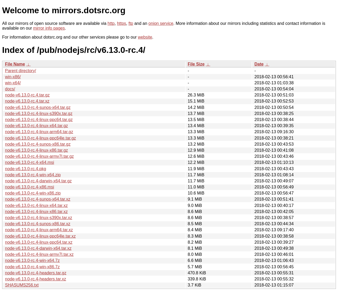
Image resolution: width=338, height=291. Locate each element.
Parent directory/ (20, 70)
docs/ (10, 89)
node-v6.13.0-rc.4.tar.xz (27, 101)
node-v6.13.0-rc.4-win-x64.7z (32, 260)
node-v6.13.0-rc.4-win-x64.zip (33, 175)
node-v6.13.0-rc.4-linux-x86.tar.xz (36, 211)
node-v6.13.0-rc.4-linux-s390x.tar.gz (38, 113)
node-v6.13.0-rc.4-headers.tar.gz (35, 273)
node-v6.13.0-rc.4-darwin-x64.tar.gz (38, 181)
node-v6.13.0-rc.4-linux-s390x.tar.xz (38, 217)
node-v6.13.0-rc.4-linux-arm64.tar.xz (39, 230)
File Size (196, 64)
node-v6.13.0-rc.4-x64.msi (29, 162)
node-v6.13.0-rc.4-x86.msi (29, 187)
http (111, 23)
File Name (15, 64)
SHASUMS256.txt (22, 285)
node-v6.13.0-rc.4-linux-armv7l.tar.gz (39, 156)
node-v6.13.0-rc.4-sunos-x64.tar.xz (37, 199)
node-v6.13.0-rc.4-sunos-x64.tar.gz (38, 107)
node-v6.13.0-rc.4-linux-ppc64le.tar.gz (40, 138)
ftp (130, 23)
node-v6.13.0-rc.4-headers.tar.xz (35, 279)
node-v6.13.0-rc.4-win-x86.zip (33, 193)
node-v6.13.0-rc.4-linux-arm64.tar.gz (39, 132)
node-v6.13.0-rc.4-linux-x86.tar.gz (36, 150)
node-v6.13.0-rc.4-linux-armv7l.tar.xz (39, 254)
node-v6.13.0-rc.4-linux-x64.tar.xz (36, 205)
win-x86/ (13, 77)
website (145, 37)
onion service (160, 23)
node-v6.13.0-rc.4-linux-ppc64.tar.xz (38, 242)
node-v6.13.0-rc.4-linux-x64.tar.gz (36, 125)
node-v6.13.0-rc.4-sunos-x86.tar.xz (37, 223)
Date (259, 64)
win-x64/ (13, 83)
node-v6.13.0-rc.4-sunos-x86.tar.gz (38, 144)
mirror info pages (49, 28)
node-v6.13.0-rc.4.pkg (25, 169)
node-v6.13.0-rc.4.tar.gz (27, 95)
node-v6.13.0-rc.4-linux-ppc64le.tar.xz (40, 236)
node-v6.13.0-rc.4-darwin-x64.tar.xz (38, 248)
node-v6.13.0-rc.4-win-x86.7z (32, 267)
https (121, 23)
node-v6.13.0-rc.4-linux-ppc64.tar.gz (39, 119)
